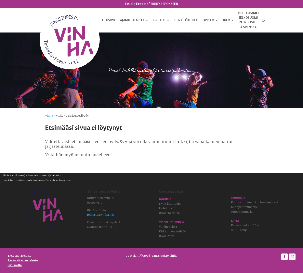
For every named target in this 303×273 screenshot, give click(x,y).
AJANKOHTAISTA (132, 20)
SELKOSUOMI (248, 17)
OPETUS (159, 20)
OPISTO (208, 20)
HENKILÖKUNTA (186, 20)
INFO (226, 20)
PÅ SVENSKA (248, 27)
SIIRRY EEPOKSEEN (164, 4)
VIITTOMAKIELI (249, 13)
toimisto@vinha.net (100, 214)
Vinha (49, 115)
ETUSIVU (108, 20)
